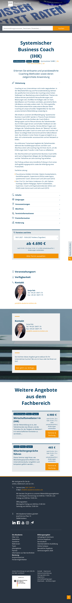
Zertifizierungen (51, 581)
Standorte (15, 542)
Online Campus (42, 546)
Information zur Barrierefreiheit (23, 553)
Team (14, 546)
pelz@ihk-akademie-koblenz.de (25, 303)
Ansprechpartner (18, 557)
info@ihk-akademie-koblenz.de (32, 490)
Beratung (15, 555)
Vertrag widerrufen (43, 575)
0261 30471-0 (30, 487)
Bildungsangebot (43, 535)
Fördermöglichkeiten (19, 560)
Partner (14, 551)
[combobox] (36, 237)
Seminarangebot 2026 (45, 551)
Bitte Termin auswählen (36, 256)
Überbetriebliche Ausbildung (47, 544)
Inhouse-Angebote (43, 539)
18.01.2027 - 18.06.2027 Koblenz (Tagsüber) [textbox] (30, 237)
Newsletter (16, 539)
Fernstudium (42, 542)
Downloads (40, 581)
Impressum (47, 571)
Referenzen (16, 544)
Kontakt (39, 571)
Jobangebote (16, 548)
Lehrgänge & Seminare (45, 537)
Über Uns (15, 537)
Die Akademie (17, 535)
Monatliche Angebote (45, 548)
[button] (70, 250)
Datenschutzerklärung (44, 573)
